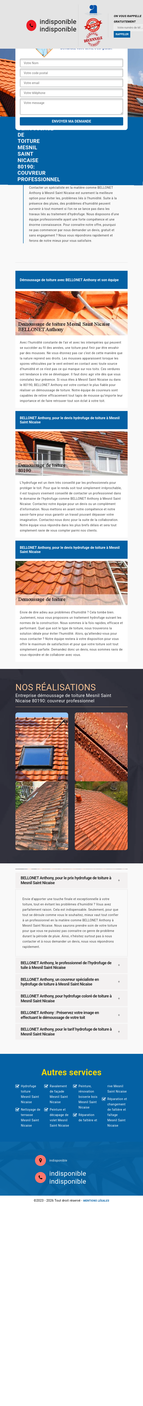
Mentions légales (96, 1200)
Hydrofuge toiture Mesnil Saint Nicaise (30, 1094)
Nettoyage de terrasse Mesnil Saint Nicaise (30, 1117)
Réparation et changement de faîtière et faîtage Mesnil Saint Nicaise (117, 1112)
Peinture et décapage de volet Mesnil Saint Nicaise (59, 1117)
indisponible (58, 21)
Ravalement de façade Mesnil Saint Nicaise (59, 1094)
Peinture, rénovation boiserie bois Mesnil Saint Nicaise (88, 1096)
